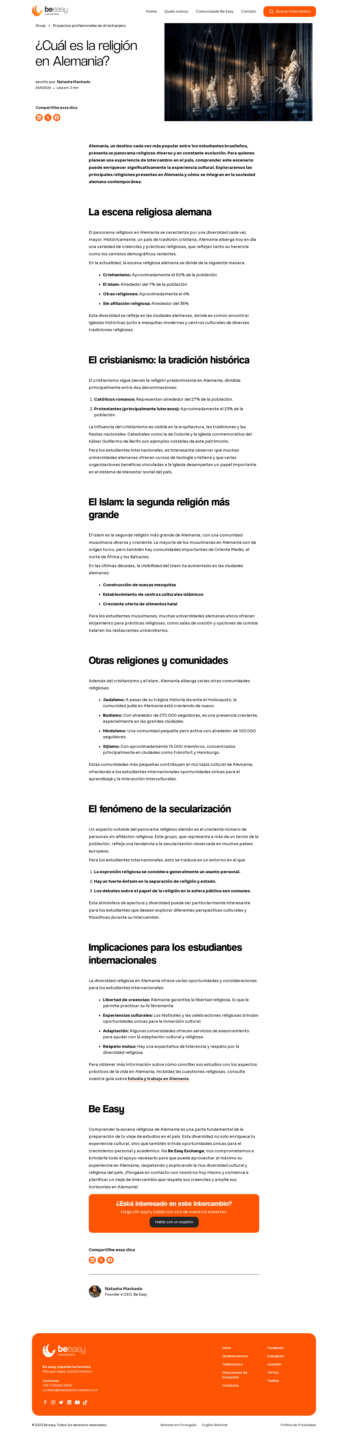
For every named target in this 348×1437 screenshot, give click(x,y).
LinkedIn (274, 1364)
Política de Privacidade (298, 1425)
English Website (215, 1425)
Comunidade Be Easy (214, 11)
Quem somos (176, 11)
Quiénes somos (235, 1356)
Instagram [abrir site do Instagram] (275, 1356)
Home (151, 11)
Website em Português (178, 1425)
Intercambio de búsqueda (234, 1375)
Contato (248, 11)
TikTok (273, 1373)
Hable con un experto (174, 1222)
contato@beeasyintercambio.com (70, 1390)
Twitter (273, 1381)
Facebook (275, 1348)
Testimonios (232, 1364)
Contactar (230, 1385)
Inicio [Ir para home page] (226, 1348)
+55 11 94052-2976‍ (57, 1385)
